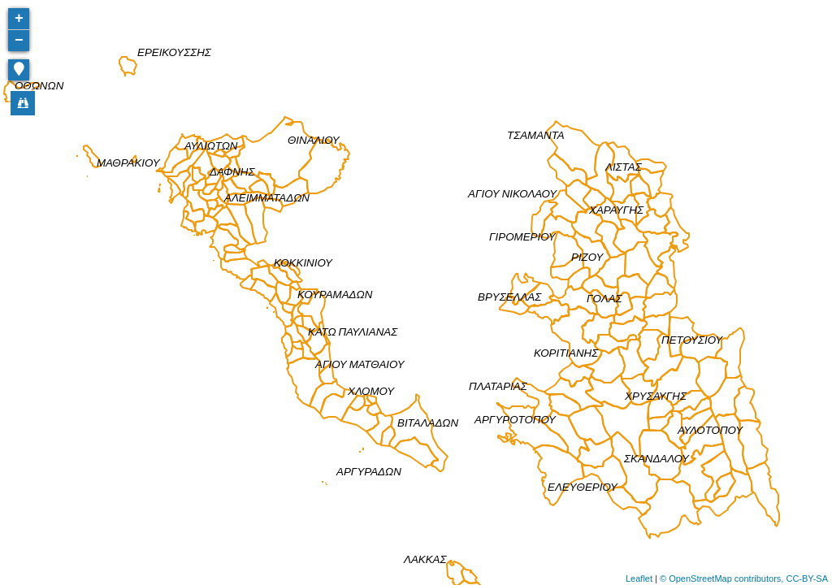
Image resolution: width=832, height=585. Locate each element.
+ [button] (19, 18)
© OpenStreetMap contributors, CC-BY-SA (744, 578)
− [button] (19, 40)
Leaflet (639, 578)
